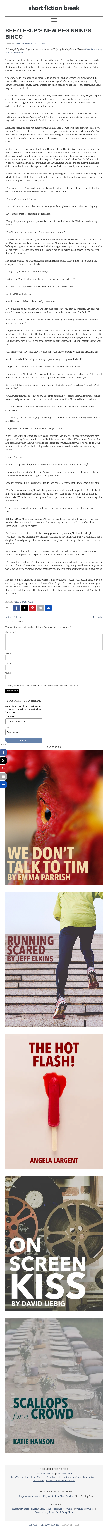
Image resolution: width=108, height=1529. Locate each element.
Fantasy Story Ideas (44, 1512)
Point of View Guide (71, 1477)
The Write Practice (45, 1473)
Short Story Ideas (20, 1509)
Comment (10, 632)
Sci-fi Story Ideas (64, 1512)
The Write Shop (64, 1473)
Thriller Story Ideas (85, 1509)
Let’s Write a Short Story (23, 1477)
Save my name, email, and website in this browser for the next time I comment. (42, 686)
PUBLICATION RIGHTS (49, 1525)
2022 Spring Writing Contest (23, 602)
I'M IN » (23, 740)
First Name (10, 716)
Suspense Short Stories (29, 1496)
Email (9, 663)
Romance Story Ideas (63, 1509)
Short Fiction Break (54, 7)
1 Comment (43, 43)
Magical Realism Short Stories (58, 1496)
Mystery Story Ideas (41, 1509)
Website (9, 673)
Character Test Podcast (48, 1477)
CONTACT (33, 1525)
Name (9, 654)
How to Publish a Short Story (60, 1480)
